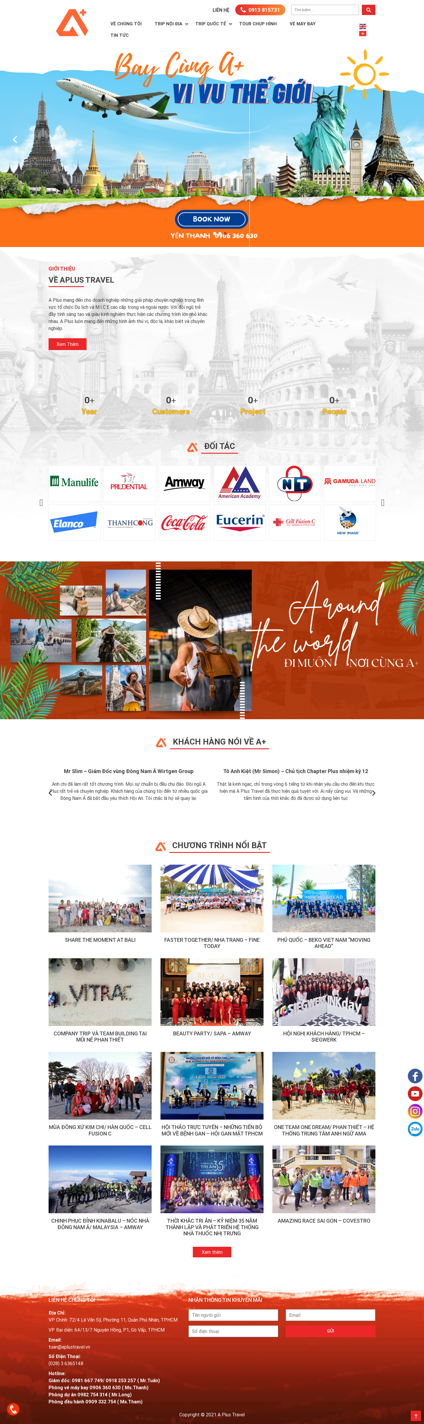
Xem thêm (212, 1252)
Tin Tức (119, 35)
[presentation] (15, 140)
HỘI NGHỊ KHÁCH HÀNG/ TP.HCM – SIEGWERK (324, 1036)
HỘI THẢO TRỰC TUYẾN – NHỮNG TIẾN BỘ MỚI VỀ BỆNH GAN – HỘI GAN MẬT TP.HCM (212, 1130)
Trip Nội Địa (168, 23)
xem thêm (68, 344)
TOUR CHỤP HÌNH (258, 23)
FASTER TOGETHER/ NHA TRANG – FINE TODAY (212, 943)
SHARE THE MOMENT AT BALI (100, 939)
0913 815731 (260, 9)
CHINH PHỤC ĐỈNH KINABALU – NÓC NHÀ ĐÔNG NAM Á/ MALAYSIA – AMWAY (100, 1224)
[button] (214, 233)
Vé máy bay (303, 23)
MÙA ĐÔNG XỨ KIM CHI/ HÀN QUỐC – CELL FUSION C (100, 1130)
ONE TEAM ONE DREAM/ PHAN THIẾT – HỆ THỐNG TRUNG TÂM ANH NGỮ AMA (324, 1130)
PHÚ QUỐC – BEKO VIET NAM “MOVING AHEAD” (323, 943)
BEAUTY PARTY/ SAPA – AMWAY (212, 1033)
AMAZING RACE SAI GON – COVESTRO (324, 1220)
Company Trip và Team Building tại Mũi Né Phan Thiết (100, 1036)
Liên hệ (221, 10)
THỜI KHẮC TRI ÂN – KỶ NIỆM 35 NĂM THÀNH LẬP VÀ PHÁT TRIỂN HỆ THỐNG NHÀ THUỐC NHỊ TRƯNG (212, 1227)
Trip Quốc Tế (210, 23)
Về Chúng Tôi (126, 23)
